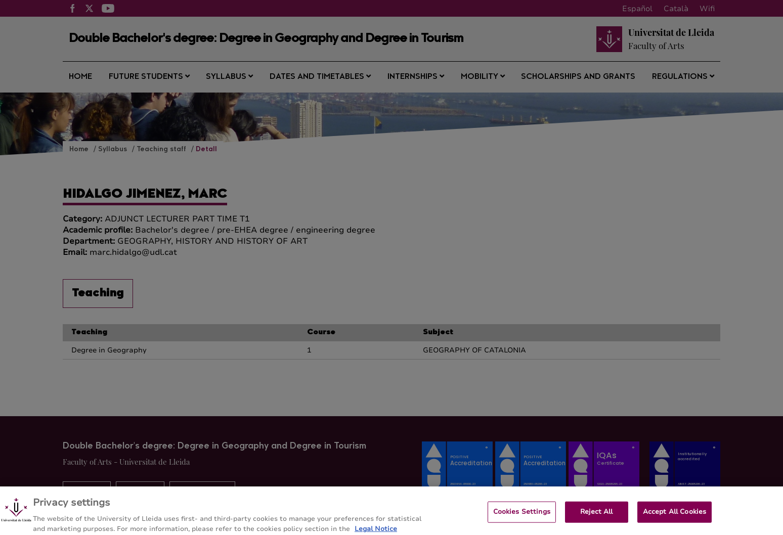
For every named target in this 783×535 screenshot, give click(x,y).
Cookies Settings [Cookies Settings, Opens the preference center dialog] (521, 515)
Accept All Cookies (674, 515)
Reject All (596, 515)
